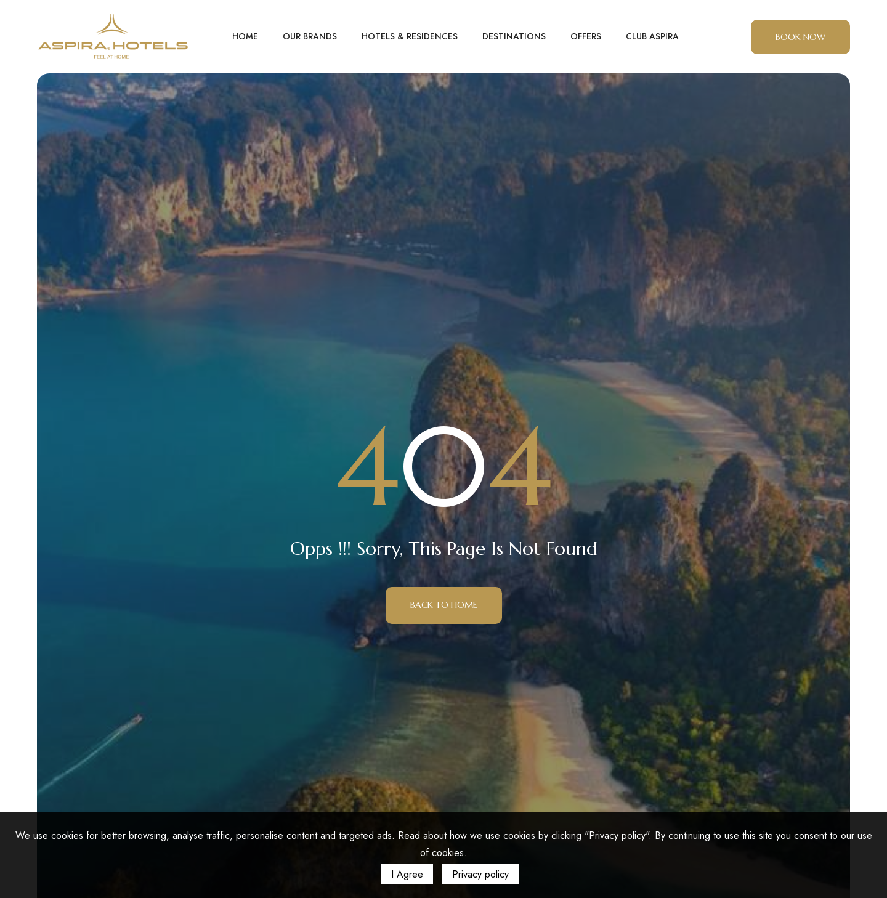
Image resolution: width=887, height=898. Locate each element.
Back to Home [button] (443, 604)
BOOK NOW (800, 36)
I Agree (407, 874)
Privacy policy (480, 874)
